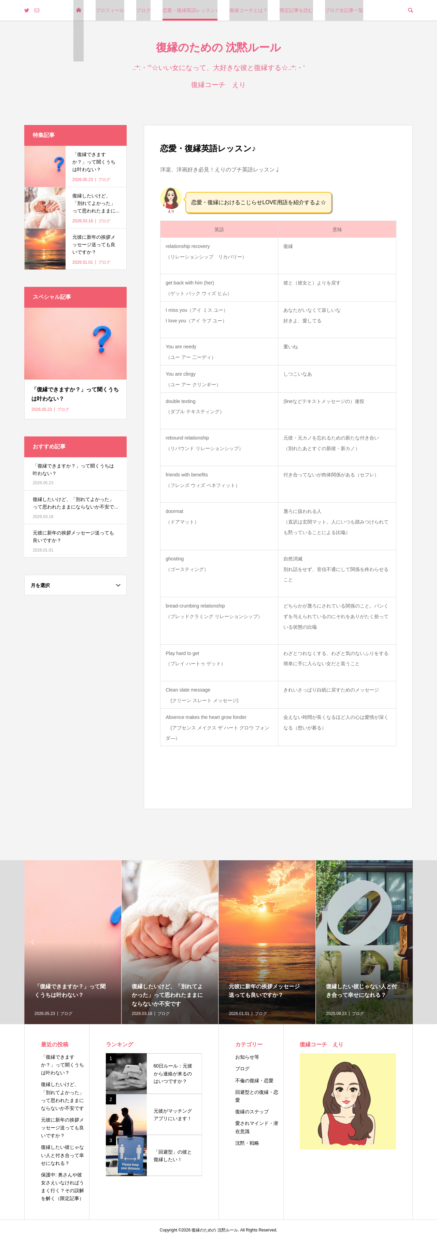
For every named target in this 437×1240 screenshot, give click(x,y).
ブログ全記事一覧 (344, 10)
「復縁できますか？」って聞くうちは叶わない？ (62, 1064)
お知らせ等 (247, 1057)
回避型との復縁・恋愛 (256, 1096)
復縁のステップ (252, 1111)
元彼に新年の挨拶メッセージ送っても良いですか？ (62, 1127)
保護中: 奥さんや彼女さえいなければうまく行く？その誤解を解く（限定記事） (62, 1186)
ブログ (143, 10)
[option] (73, 942)
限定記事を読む (296, 10)
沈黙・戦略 (247, 1143)
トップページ (78, 31)
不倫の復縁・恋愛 (254, 1080)
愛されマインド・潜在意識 (256, 1127)
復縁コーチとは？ (248, 10)
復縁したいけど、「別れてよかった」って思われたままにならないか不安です (62, 1096)
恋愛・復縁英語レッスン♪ (190, 10)
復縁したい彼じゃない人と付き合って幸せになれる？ (62, 1155)
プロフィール (110, 10)
